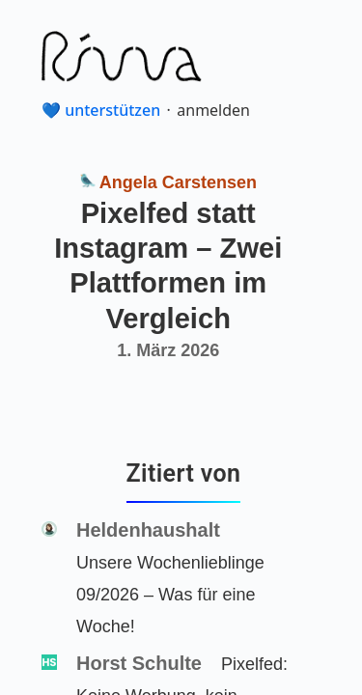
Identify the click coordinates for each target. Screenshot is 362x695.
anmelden (213, 110)
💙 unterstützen (101, 110)
